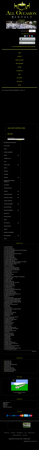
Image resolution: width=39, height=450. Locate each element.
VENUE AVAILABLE (7, 226)
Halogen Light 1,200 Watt (9, 335)
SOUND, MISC (6, 213)
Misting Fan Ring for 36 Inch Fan (11, 349)
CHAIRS (11, 155)
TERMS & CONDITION (17, 435)
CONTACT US (6, 432)
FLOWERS (11, 177)
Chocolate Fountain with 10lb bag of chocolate (13, 253)
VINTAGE (5, 229)
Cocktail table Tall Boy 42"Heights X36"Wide (13, 300)
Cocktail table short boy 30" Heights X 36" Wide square (15, 276)
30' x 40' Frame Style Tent (9, 283)
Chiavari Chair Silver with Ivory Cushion (12, 282)
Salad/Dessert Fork (8, 287)
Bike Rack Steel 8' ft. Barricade (10, 312)
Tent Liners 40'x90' (8, 310)
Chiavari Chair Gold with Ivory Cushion (12, 267)
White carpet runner (8, 303)
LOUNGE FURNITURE (8, 200)
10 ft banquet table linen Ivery (10, 291)
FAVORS (5, 167)
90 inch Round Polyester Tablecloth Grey (12, 269)
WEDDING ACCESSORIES (9, 232)
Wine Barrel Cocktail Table (9, 284)
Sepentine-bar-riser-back (9, 322)
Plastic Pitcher (7, 315)
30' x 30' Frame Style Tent (9, 252)
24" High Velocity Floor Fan (10, 346)
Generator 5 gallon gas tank (10, 260)
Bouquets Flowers (8, 270)
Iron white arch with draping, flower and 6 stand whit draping (15, 250)
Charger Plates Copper (9, 274)
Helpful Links (5, 403)
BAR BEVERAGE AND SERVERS (10, 142)
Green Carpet (7, 305)
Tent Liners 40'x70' (8, 325)
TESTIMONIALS (20, 432)
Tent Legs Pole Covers (9, 277)
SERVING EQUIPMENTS (11, 210)
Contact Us (5, 405)
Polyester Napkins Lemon (10, 295)
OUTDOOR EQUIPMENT (11, 203)
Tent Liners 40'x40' (8, 307)
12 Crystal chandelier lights (10, 257)
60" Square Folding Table (9, 290)
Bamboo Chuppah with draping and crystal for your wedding (15, 261)
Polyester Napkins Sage (9, 318)
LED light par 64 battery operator (11, 319)
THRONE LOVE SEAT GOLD (10, 342)
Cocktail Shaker (8, 336)
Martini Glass (7, 306)
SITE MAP (13, 432)
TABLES (5, 219)
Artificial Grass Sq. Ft (9, 320)
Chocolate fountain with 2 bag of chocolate (12, 262)
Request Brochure (6, 402)
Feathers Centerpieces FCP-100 (11, 264)
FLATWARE (6, 174)
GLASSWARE (6, 184)
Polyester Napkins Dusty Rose (10, 292)
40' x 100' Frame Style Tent (10, 249)
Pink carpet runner (8, 273)
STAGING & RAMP (7, 216)
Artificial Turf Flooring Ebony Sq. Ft (11, 304)
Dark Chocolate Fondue (9, 297)
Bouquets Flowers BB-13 (9, 334)
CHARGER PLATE (7, 158)
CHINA (5, 161)
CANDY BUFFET (7, 145)
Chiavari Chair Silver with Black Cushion (12, 268)
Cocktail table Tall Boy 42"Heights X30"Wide (13, 308)
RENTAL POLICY (31, 432)
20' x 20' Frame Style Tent (9, 288)
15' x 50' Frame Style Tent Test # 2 (19, 392)
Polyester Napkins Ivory (9, 281)
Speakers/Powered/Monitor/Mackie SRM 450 (13, 302)
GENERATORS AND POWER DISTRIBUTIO (9, 181)
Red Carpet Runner (8, 329)
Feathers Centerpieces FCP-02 (10, 330)
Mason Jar (7, 296)
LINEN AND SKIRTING (11, 194)
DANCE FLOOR (11, 164)
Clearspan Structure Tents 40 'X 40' (11, 272)
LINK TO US (25, 435)
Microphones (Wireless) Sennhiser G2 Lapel (13, 289)
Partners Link (5, 404)
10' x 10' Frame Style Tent (9, 266)
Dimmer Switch (7, 339)
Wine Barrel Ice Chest (9, 314)
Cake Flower (7, 331)
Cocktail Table (7, 337)
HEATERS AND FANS (8, 188)
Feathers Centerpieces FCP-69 (10, 258)
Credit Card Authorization (7, 407)
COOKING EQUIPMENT (8, 152)
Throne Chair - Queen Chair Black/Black (12, 345)
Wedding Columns (8, 321)
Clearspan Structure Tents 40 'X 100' (11, 343)
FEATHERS (6, 171)
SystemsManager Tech (33, 441)
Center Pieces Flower (9, 246)
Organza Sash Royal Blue (10, 251)
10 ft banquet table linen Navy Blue (11, 259)
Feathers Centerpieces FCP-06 (10, 327)
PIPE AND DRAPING (7, 207)
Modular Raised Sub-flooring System (11, 328)
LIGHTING (11, 191)
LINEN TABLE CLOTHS (11, 197)
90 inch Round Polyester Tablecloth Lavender (13, 298)
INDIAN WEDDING (11, 235)
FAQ (25, 432)
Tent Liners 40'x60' (8, 311)
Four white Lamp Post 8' (9, 333)
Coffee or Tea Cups (8, 247)
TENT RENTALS (11, 222)
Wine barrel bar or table (9, 313)
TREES (5, 238)
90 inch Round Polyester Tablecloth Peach (12, 299)
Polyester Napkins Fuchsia (10, 285)
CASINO (5, 149)
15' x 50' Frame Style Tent (9, 254)
